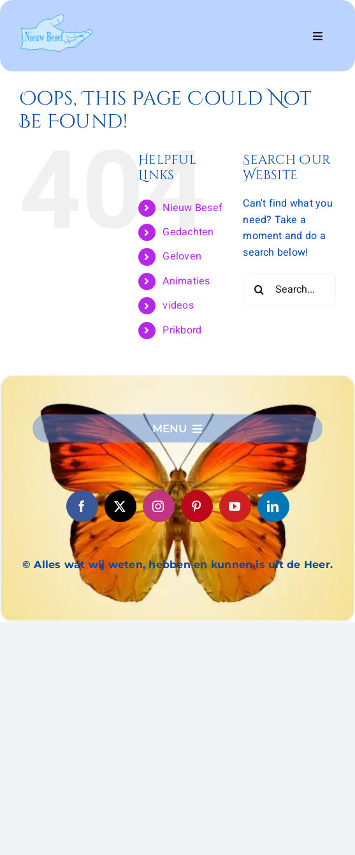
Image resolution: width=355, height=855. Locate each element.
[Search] (259, 289)
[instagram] (159, 506)
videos (178, 305)
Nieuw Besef (192, 208)
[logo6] (55, 19)
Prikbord (182, 330)
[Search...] (289, 289)
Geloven (182, 256)
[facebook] (82, 506)
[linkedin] (273, 506)
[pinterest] (197, 506)
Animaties (186, 281)
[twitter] (120, 506)
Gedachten (188, 232)
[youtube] (235, 506)
